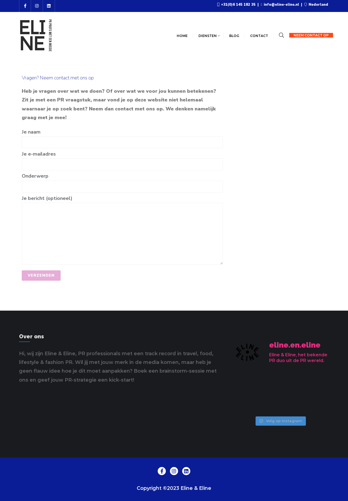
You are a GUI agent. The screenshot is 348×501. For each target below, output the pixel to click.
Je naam (122, 137)
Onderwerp (122, 181)
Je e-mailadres (122, 159)
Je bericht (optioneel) (122, 230)
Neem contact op (311, 35)
